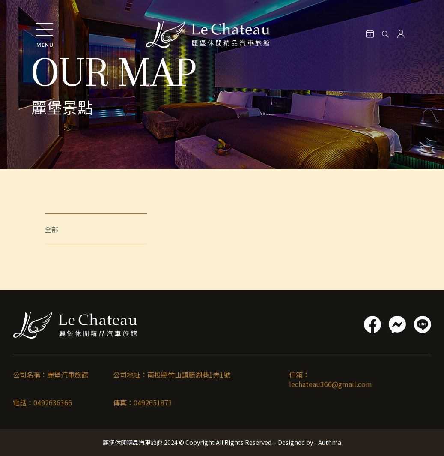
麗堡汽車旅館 (67, 374)
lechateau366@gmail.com (330, 384)
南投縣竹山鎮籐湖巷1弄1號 (188, 374)
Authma (329, 442)
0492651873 (153, 402)
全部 (51, 229)
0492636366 (52, 402)
